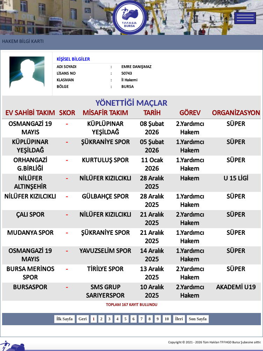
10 (167, 318)
